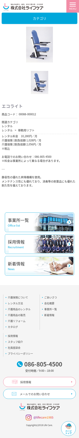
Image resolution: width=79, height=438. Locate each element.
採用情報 (13, 336)
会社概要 (49, 303)
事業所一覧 (50, 309)
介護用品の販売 (16, 315)
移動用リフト (26, 130)
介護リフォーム (16, 321)
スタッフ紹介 (15, 342)
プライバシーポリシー (20, 354)
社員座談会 (14, 348)
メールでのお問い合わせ (35, 394)
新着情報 (49, 315)
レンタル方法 (15, 303)
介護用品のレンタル (19, 309)
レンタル (7, 126)
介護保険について (18, 297)
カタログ (13, 327)
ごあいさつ (50, 297)
